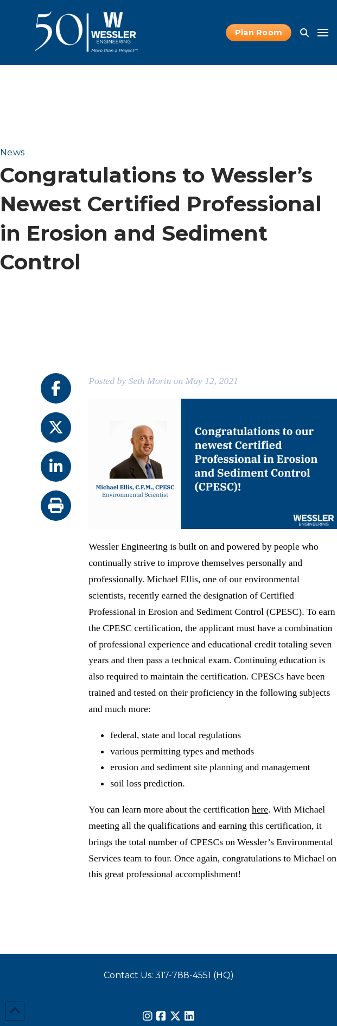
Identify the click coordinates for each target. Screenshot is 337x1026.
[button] (304, 32)
